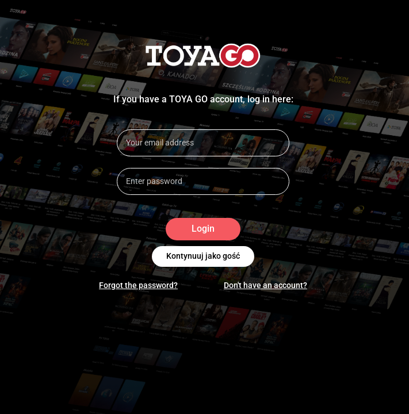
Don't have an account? (265, 285)
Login (203, 229)
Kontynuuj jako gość (203, 256)
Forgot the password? (138, 285)
